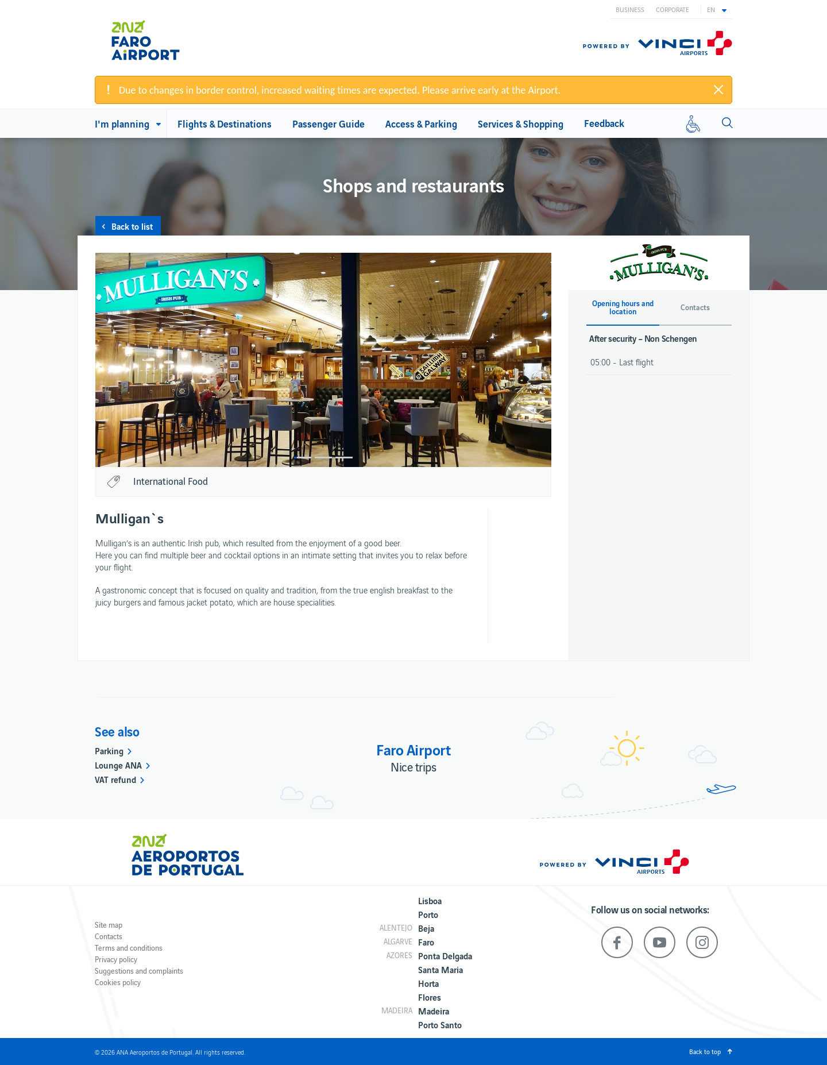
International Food (170, 481)
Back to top (705, 1051)
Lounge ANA (118, 764)
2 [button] (323, 457)
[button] (716, 9)
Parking (109, 750)
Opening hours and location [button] (623, 307)
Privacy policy (116, 959)
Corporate (672, 9)
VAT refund (115, 779)
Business (630, 9)
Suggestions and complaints (139, 970)
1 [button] (302, 457)
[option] (323, 360)
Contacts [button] (695, 307)
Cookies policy (118, 982)
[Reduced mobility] (693, 123)
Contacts (108, 936)
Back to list (132, 225)
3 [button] (344, 457)
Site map (108, 924)
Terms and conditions (129, 947)
